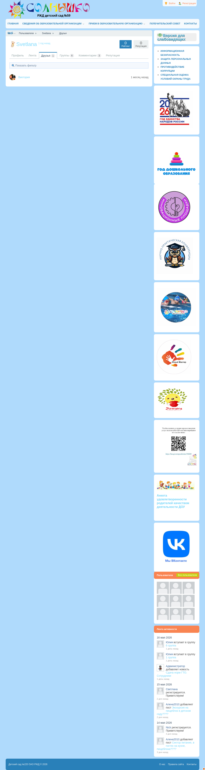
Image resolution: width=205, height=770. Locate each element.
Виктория (24, 77)
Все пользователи (187, 575)
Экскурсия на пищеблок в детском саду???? (174, 711)
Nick (168, 727)
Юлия (169, 642)
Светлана (172, 689)
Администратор (175, 666)
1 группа (171, 657)
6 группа (171, 645)
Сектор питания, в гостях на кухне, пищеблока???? (175, 746)
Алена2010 (172, 704)
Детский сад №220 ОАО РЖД (24, 764)
